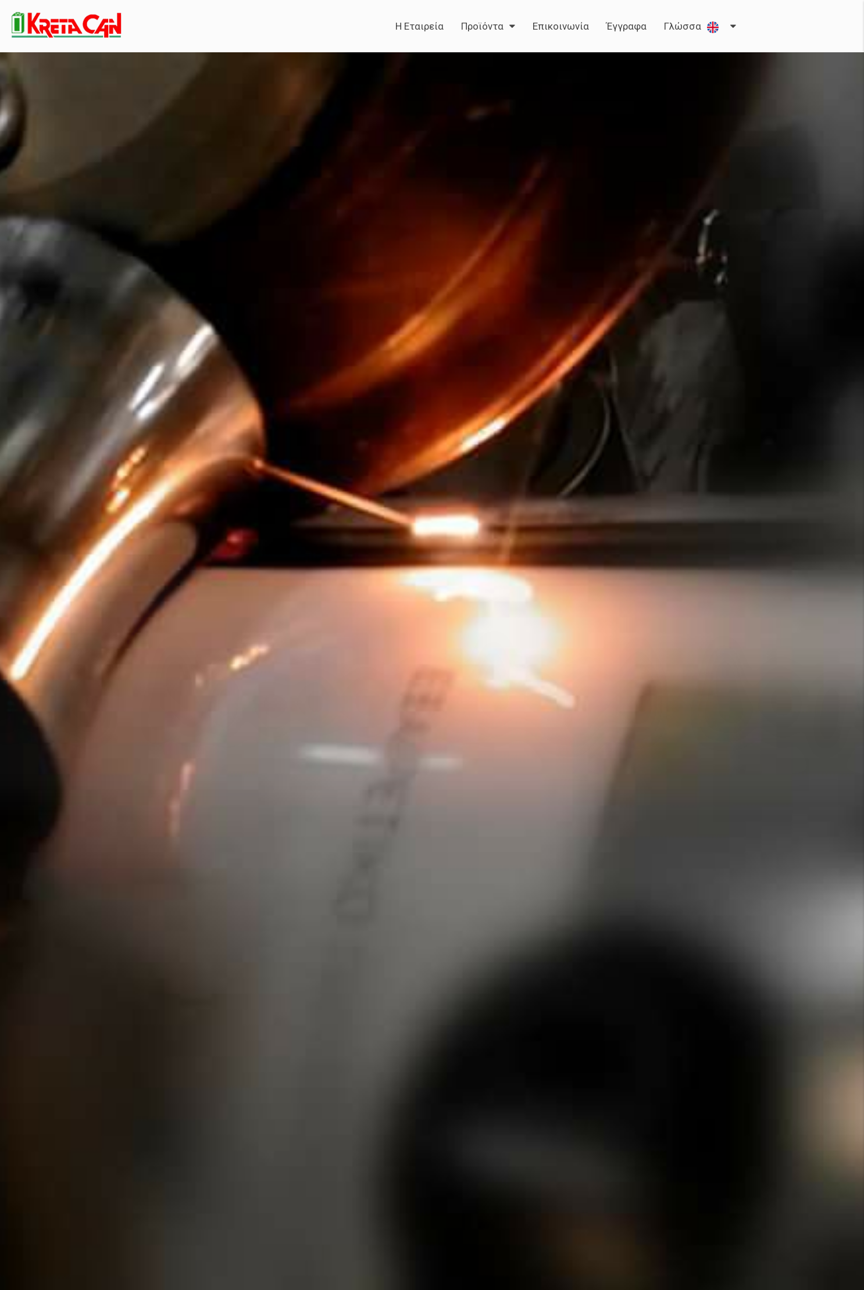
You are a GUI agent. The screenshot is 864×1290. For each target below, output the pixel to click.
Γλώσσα (694, 26)
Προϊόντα (482, 26)
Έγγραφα (626, 26)
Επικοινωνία (561, 26)
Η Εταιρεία (419, 26)
